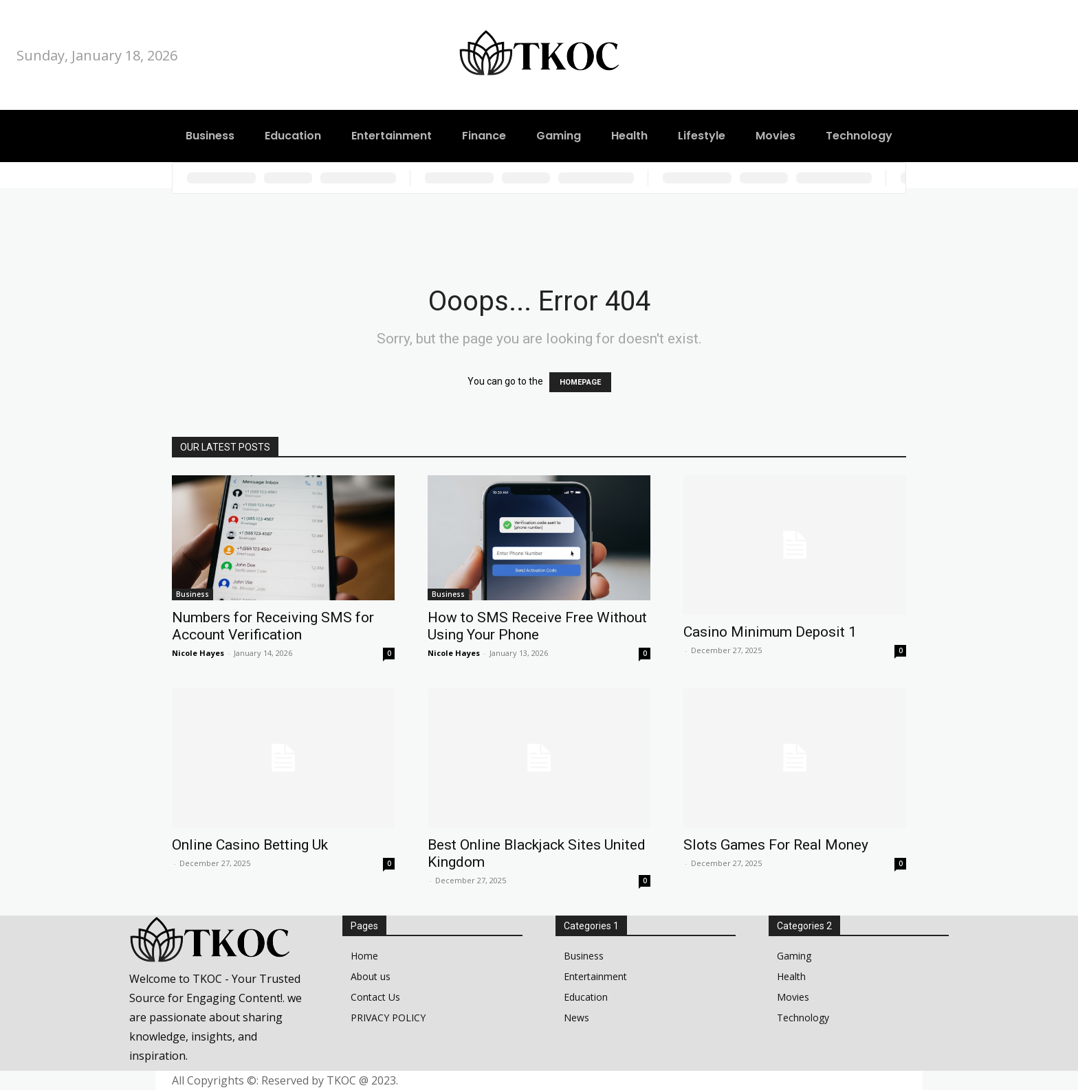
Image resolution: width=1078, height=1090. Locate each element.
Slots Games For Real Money (775, 845)
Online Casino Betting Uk (250, 845)
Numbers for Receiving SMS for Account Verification (273, 626)
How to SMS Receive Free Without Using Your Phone (537, 626)
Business (192, 594)
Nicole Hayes (198, 653)
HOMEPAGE (580, 382)
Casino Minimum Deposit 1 (770, 632)
